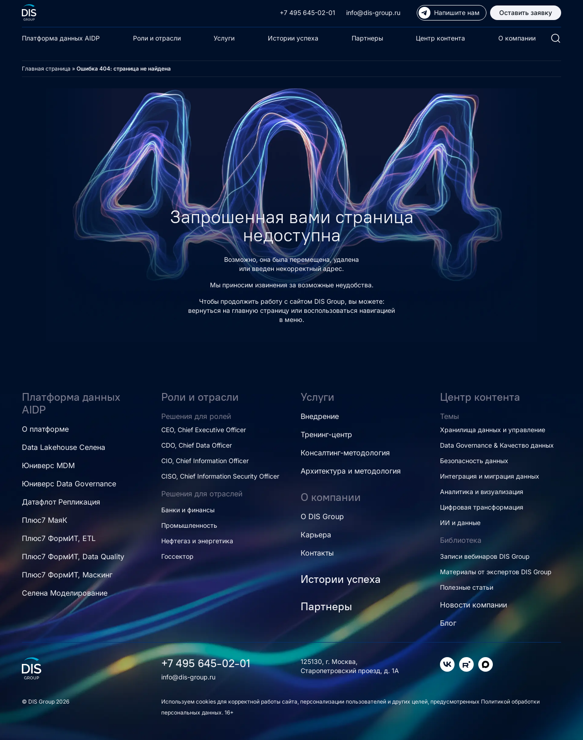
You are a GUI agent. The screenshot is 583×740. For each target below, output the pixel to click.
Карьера (316, 534)
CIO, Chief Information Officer (205, 460)
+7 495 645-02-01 (307, 12)
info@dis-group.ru (373, 12)
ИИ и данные (460, 522)
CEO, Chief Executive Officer (203, 430)
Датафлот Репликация (61, 501)
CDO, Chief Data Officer (196, 445)
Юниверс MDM (48, 465)
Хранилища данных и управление (492, 430)
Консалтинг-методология (345, 452)
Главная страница (46, 68)
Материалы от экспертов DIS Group (496, 572)
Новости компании (473, 604)
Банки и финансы (188, 510)
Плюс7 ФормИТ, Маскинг (67, 574)
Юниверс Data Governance (69, 483)
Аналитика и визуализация (481, 491)
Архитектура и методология (351, 470)
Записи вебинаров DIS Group (485, 556)
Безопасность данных (474, 460)
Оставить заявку (525, 12)
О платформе (45, 429)
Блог (448, 623)
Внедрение (320, 416)
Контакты (317, 552)
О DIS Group (322, 516)
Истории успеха (293, 38)
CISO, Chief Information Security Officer (220, 476)
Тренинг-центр (326, 434)
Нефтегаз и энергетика (197, 541)
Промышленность (189, 525)
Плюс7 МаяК (44, 520)
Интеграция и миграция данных (489, 476)
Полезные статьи (466, 587)
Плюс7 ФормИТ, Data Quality (73, 556)
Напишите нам (449, 13)
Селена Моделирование (64, 592)
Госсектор (177, 556)
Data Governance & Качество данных (497, 445)
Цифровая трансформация (481, 507)
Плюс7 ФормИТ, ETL (59, 538)
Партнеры (367, 38)
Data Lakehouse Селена (63, 447)
